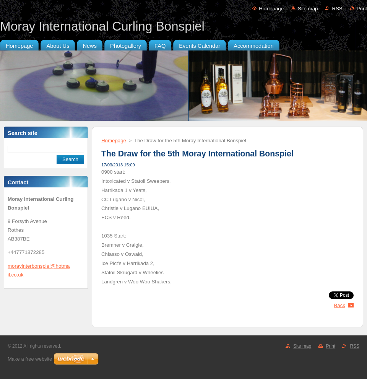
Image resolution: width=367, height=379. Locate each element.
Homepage (271, 8)
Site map (308, 8)
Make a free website (30, 359)
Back (340, 305)
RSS (337, 8)
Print (362, 8)
